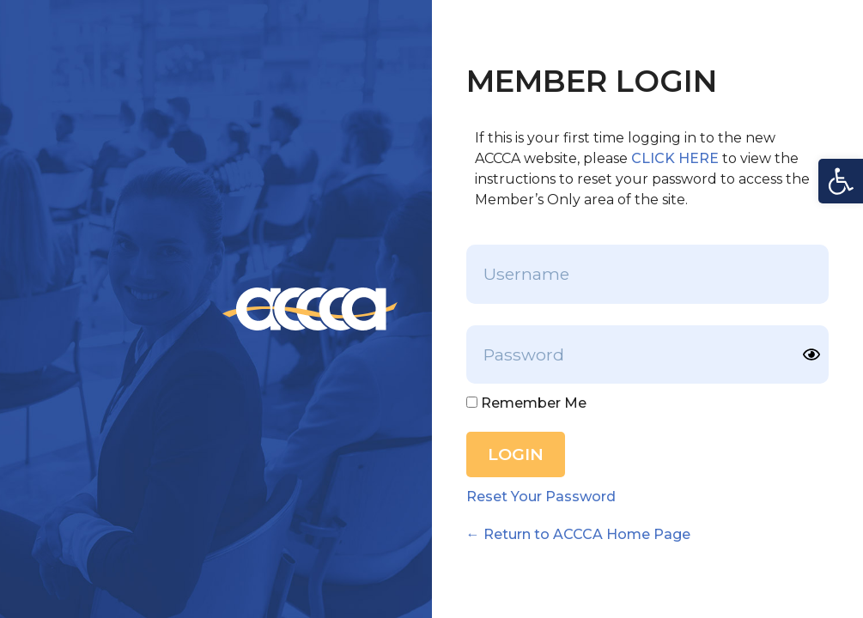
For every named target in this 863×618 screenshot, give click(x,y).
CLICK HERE (675, 158)
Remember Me (526, 403)
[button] (840, 181)
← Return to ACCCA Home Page (578, 534)
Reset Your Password (541, 497)
